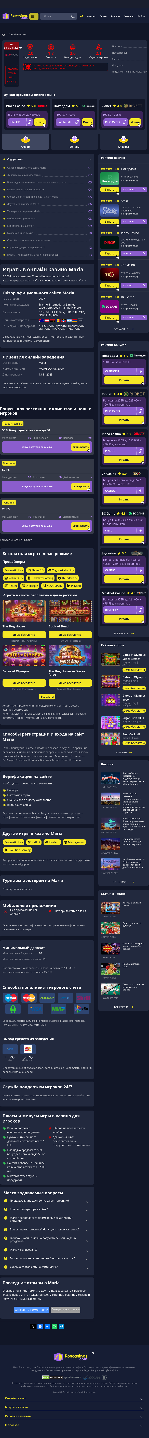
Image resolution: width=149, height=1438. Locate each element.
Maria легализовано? (23, 1248)
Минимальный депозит (20, 224)
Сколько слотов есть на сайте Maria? (34, 1266)
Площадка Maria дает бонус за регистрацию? (39, 1199)
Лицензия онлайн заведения (24, 174)
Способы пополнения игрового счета (28, 239)
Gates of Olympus (16, 670)
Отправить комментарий (31, 1309)
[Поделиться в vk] (47, 1325)
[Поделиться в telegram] (61, 1325)
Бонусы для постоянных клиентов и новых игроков (36, 181)
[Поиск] (73, 16)
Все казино (124, 328)
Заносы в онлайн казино (132, 903)
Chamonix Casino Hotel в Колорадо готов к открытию (132, 841)
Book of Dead (59, 625)
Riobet (106, 105)
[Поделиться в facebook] (40, 1325)
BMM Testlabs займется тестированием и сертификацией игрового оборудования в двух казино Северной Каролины (134, 802)
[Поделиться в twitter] (33, 1325)
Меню (35, 15)
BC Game (127, 295)
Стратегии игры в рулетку (132, 923)
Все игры (123, 751)
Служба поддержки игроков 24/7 (26, 246)
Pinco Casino (15, 105)
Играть (39, 121)
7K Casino (128, 264)
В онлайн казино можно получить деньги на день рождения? (43, 1238)
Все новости (124, 881)
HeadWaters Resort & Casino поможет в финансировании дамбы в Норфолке (133, 862)
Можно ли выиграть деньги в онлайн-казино (133, 945)
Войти (141, 15)
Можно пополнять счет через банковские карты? (42, 1257)
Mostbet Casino (113, 592)
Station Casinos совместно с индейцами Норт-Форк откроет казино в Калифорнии (134, 777)
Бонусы (115, 15)
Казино (91, 15)
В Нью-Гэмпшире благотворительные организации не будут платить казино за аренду (134, 823)
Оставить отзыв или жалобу (12, 74)
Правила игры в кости (131, 964)
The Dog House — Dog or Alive (67, 671)
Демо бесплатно (24, 634)
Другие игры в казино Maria (23, 203)
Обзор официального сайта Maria (26, 166)
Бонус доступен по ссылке (36, 446)
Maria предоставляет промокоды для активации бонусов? (41, 1218)
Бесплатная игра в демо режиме (26, 188)
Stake (125, 200)
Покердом (62, 105)
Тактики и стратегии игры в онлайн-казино (133, 986)
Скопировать (81, 446)
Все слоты (47, 695)
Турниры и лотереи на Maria (23, 210)
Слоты (103, 15)
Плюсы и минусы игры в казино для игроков (33, 253)
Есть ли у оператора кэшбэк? (29, 1208)
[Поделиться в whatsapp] (54, 1325)
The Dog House (14, 625)
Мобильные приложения (21, 217)
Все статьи (123, 1006)
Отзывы (129, 15)
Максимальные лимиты (21, 232)
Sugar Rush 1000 (133, 717)
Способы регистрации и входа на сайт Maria (32, 195)
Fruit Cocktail (131, 733)
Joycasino (109, 552)
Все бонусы (124, 632)
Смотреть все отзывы (65, 1308)
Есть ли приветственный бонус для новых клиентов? (44, 1228)
